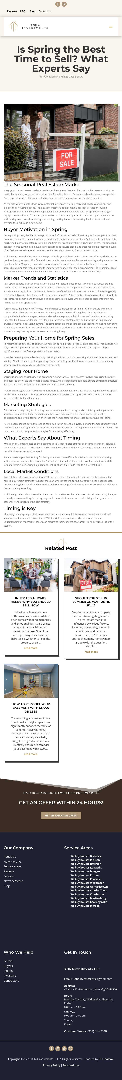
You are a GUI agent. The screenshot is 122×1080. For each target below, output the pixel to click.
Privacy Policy (51, 1065)
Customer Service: (75, 1031)
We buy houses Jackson (85, 860)
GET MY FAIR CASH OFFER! (61, 815)
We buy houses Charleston (87, 894)
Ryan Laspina (50, 76)
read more (30, 648)
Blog (32, 11)
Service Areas (12, 866)
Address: (69, 985)
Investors (10, 976)
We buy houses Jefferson (86, 863)
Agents (8, 971)
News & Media (13, 881)
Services (9, 876)
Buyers (8, 966)
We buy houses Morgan (85, 871)
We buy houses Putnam (85, 875)
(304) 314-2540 (97, 1031)
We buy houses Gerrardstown (89, 886)
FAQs (23, 11)
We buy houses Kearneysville (89, 902)
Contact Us (45, 11)
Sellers (8, 961)
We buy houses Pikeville (86, 879)
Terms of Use (71, 1065)
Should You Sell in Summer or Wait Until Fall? (91, 601)
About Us (10, 856)
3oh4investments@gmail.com (92, 979)
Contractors (11, 980)
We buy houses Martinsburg (88, 898)
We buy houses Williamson (87, 883)
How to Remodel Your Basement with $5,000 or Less (31, 707)
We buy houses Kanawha (86, 867)
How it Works (12, 861)
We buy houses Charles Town (89, 890)
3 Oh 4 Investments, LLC (82, 969)
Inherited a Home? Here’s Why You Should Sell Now (31, 601)
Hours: (68, 995)
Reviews (12, 11)
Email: (68, 979)
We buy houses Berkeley (86, 856)
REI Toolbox (106, 1059)
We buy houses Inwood (85, 906)
